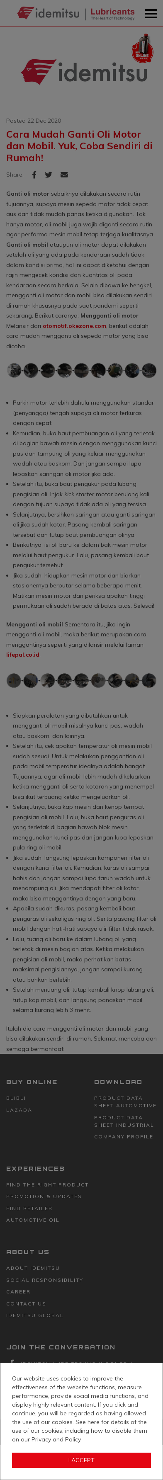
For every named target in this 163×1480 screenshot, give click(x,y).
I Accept (81, 1460)
